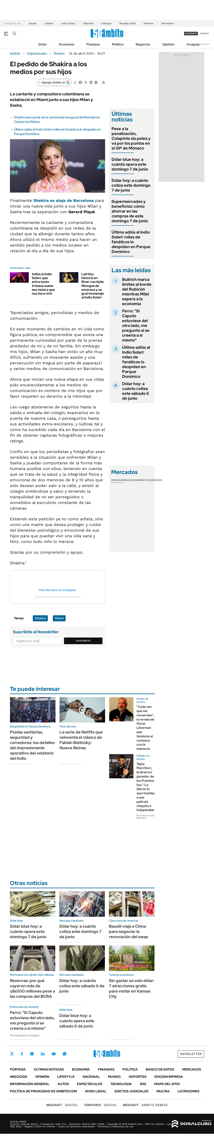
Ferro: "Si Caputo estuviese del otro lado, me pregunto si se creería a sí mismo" (135, 325)
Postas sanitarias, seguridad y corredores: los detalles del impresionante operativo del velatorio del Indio (32, 745)
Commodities (142, 480)
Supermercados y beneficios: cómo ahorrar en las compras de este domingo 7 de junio (130, 211)
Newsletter (204, 44)
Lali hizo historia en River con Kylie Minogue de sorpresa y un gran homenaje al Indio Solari (92, 285)
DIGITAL (62, 1105)
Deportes (137, 1077)
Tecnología (121, 1084)
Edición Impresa (168, 1077)
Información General (29, 1084)
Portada (18, 1069)
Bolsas (128, 480)
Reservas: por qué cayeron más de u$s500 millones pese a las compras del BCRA (32, 988)
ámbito (15, 53)
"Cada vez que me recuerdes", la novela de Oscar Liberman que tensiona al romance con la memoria (145, 728)
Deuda (32, 23)
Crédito (49, 23)
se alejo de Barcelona (63, 200)
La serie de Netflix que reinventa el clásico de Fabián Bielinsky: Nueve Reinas (81, 739)
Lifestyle (66, 1077)
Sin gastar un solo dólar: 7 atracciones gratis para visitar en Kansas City (131, 988)
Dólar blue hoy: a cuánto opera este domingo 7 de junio (130, 164)
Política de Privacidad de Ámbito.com (43, 1091)
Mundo (114, 1077)
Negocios (143, 44)
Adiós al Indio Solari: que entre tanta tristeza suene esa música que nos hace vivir (43, 284)
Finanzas (93, 44)
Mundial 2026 (127, 23)
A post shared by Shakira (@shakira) (57, 596)
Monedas (117, 480)
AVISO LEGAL (95, 1091)
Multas (163, 1091)
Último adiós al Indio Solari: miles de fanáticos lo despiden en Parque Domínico (131, 242)
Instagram (32, 1054)
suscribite (191, 33)
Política (118, 44)
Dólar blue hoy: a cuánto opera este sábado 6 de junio (76, 1021)
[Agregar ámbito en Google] (54, 82)
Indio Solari (68, 23)
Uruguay (193, 44)
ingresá (204, 33)
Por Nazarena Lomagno (24, 1035)
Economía (66, 44)
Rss (143, 1084)
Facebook (22, 1054)
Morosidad (167, 23)
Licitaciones (188, 1091)
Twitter (12, 1053)
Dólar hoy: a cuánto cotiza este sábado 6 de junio (135, 391)
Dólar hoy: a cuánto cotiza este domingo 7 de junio (131, 185)
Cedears (156, 480)
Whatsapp (64, 1054)
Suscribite (83, 640)
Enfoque (106, 23)
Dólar (42, 44)
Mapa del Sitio (167, 1084)
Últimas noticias (49, 1069)
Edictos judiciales (131, 1091)
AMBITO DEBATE (145, 1105)
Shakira (59, 53)
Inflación (88, 23)
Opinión (168, 44)
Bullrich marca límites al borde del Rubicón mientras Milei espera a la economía (136, 291)
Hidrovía (148, 23)
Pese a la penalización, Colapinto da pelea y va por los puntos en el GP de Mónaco (131, 138)
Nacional (91, 1077)
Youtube (54, 1053)
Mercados (191, 1069)
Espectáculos (37, 53)
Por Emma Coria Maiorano (145, 817)
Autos (63, 1084)
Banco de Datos (160, 1069)
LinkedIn (43, 1054)
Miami (59, 618)
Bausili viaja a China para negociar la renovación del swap (128, 931)
